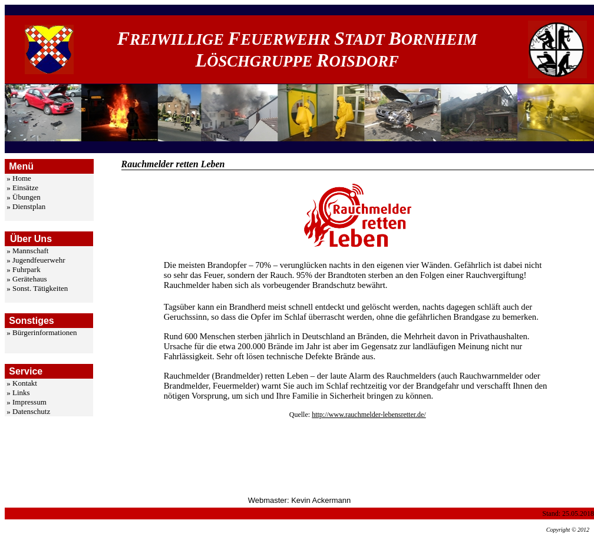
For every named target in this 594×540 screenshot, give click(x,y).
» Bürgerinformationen (41, 332)
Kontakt (24, 383)
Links (21, 392)
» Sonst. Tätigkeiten (37, 288)
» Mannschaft (27, 250)
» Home (18, 178)
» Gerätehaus (26, 278)
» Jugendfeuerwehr (35, 260)
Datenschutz (31, 411)
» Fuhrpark (23, 269)
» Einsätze (22, 187)
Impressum (29, 401)
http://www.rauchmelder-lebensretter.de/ (369, 414)
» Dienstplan (25, 206)
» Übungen (23, 197)
